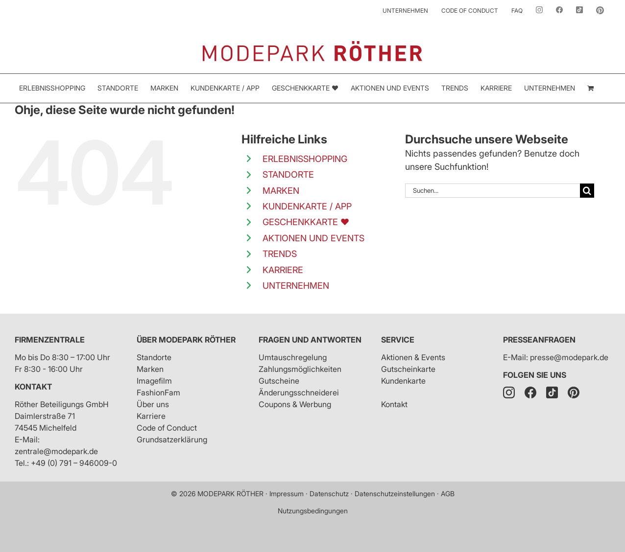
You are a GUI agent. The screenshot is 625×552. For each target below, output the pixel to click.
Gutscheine (279, 381)
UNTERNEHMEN (296, 285)
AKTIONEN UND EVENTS (313, 238)
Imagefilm (154, 381)
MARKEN (281, 190)
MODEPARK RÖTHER (230, 493)
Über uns (153, 404)
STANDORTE (288, 174)
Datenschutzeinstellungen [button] (395, 493)
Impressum (286, 493)
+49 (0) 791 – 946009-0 (74, 463)
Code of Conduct (167, 428)
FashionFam (158, 392)
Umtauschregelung (293, 357)
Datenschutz (329, 493)
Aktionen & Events (413, 357)
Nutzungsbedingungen (313, 510)
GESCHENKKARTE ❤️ (306, 222)
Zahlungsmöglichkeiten (300, 369)
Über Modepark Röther (186, 340)
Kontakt (33, 386)
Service (397, 340)
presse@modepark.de (569, 357)
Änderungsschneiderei (299, 392)
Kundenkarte (403, 381)
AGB (448, 493)
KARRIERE (283, 270)
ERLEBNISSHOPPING (305, 159)
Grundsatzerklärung (172, 439)
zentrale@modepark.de (56, 451)
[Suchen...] (492, 191)
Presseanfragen (539, 340)
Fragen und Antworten (310, 340)
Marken (150, 369)
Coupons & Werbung (295, 404)
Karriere (151, 416)
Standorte (154, 357)
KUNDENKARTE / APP (307, 206)
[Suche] (587, 191)
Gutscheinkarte (408, 369)
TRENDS (280, 254)
